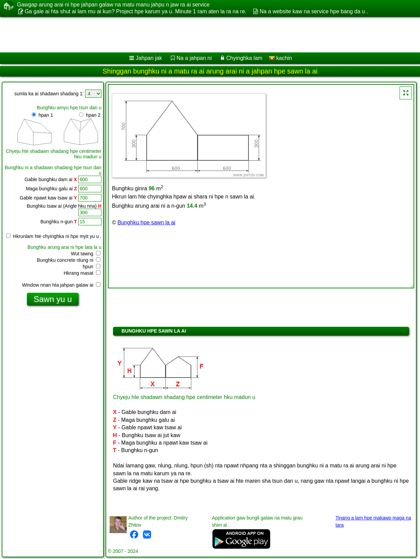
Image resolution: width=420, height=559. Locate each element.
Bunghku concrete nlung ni (68, 260)
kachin (280, 58)
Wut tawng (85, 253)
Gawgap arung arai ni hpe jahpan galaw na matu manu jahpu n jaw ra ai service (113, 5)
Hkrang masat (82, 273)
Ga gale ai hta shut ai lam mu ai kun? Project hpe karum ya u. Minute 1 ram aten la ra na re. (135, 11)
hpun (91, 266)
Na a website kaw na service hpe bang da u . (314, 11)
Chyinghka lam (244, 58)
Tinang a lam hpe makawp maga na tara (373, 521)
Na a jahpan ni (194, 58)
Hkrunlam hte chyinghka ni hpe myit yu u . (53, 236)
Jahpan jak (149, 58)
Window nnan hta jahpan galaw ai (61, 285)
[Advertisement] (173, 34)
